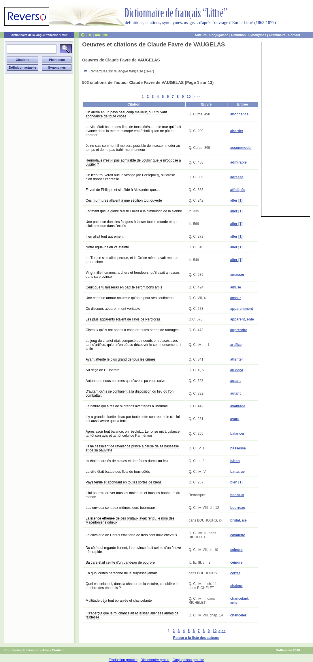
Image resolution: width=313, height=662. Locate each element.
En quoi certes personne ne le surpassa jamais (121, 573)
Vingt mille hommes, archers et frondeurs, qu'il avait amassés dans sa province (133, 275)
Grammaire (277, 35)
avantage (237, 406)
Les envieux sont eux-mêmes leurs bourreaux (121, 508)
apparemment (241, 309)
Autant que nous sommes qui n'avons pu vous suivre (126, 381)
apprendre (238, 330)
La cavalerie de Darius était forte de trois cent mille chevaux (131, 535)
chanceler (238, 615)
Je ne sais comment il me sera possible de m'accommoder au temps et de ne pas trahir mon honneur (133, 148)
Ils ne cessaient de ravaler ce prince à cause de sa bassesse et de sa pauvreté (132, 448)
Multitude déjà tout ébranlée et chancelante (119, 601)
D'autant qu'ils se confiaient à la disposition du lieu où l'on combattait (130, 393)
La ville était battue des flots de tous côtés (118, 472)
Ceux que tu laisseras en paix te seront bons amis (124, 287)
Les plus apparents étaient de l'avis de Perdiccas (123, 319)
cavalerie (237, 535)
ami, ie (235, 287)
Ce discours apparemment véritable (113, 309)
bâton (235, 461)
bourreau (237, 508)
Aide (45, 650)
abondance (239, 114)
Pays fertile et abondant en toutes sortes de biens (124, 482)
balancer (237, 434)
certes (235, 573)
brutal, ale (238, 520)
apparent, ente (242, 319)
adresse (236, 177)
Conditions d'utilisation (21, 650)
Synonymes (257, 35)
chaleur (236, 586)
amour (235, 298)
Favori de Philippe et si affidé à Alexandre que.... (123, 190)
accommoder (241, 148)
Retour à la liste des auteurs (196, 638)
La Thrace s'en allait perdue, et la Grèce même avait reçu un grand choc (132, 260)
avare (234, 419)
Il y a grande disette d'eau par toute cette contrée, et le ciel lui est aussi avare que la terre (133, 419)
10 (189, 97)
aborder (236, 131)
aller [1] (236, 200)
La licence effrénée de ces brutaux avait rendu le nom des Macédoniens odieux (130, 520)
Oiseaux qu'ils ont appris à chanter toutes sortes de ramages (132, 330)
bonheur (237, 495)
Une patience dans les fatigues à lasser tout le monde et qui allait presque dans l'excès (131, 224)
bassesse (238, 448)
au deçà (236, 370)
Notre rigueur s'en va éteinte (107, 247)
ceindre (236, 550)
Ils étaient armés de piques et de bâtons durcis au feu (127, 461)
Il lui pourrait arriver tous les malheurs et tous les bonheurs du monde (133, 495)
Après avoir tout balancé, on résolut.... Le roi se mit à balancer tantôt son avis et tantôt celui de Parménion (133, 434)
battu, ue (237, 472)
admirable (238, 162)
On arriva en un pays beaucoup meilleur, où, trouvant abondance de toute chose (126, 114)
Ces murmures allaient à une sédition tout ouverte (124, 200)
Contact (294, 35)
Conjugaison (219, 35)
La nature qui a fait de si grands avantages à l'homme (127, 406)
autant (235, 381)
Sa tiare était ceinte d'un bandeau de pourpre (120, 562)
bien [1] (236, 482)
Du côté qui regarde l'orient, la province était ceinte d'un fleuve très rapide (133, 550)
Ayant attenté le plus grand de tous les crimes (121, 359)
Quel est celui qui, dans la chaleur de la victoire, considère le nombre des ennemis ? (132, 586)
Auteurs (201, 35)
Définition (238, 35)
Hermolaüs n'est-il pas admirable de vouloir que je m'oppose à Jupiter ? (133, 162)
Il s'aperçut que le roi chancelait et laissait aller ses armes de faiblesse (132, 615)
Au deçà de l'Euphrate (103, 370)
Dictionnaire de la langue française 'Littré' (39, 35)
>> (197, 97)
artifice (236, 345)
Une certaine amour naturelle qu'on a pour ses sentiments (130, 298)
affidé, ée (237, 190)
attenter (236, 359)
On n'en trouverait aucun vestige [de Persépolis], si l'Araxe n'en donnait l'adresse (130, 177)
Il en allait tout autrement (104, 237)
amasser (237, 275)
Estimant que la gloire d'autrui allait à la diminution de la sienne (134, 211)
